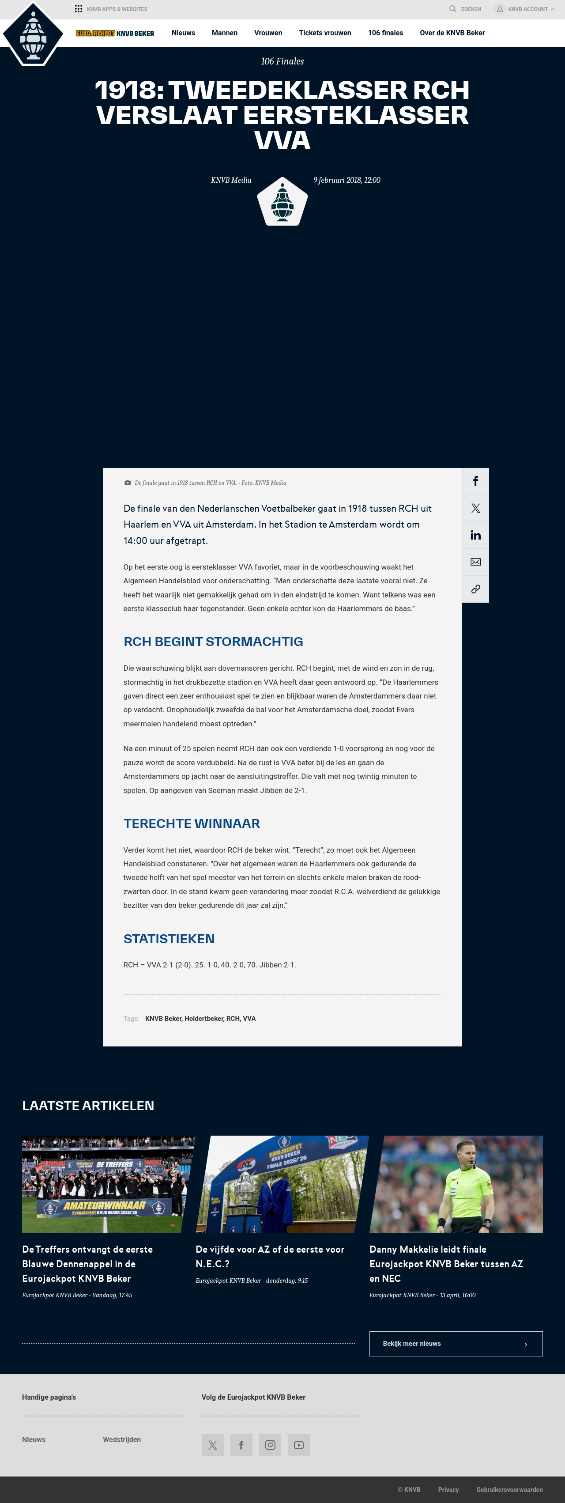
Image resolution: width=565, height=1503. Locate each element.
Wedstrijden (122, 1439)
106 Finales (282, 61)
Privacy (448, 1489)
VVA (249, 1019)
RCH (233, 1019)
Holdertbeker (204, 1019)
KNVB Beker (163, 1019)
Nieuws (33, 1439)
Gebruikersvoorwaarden (510, 1489)
